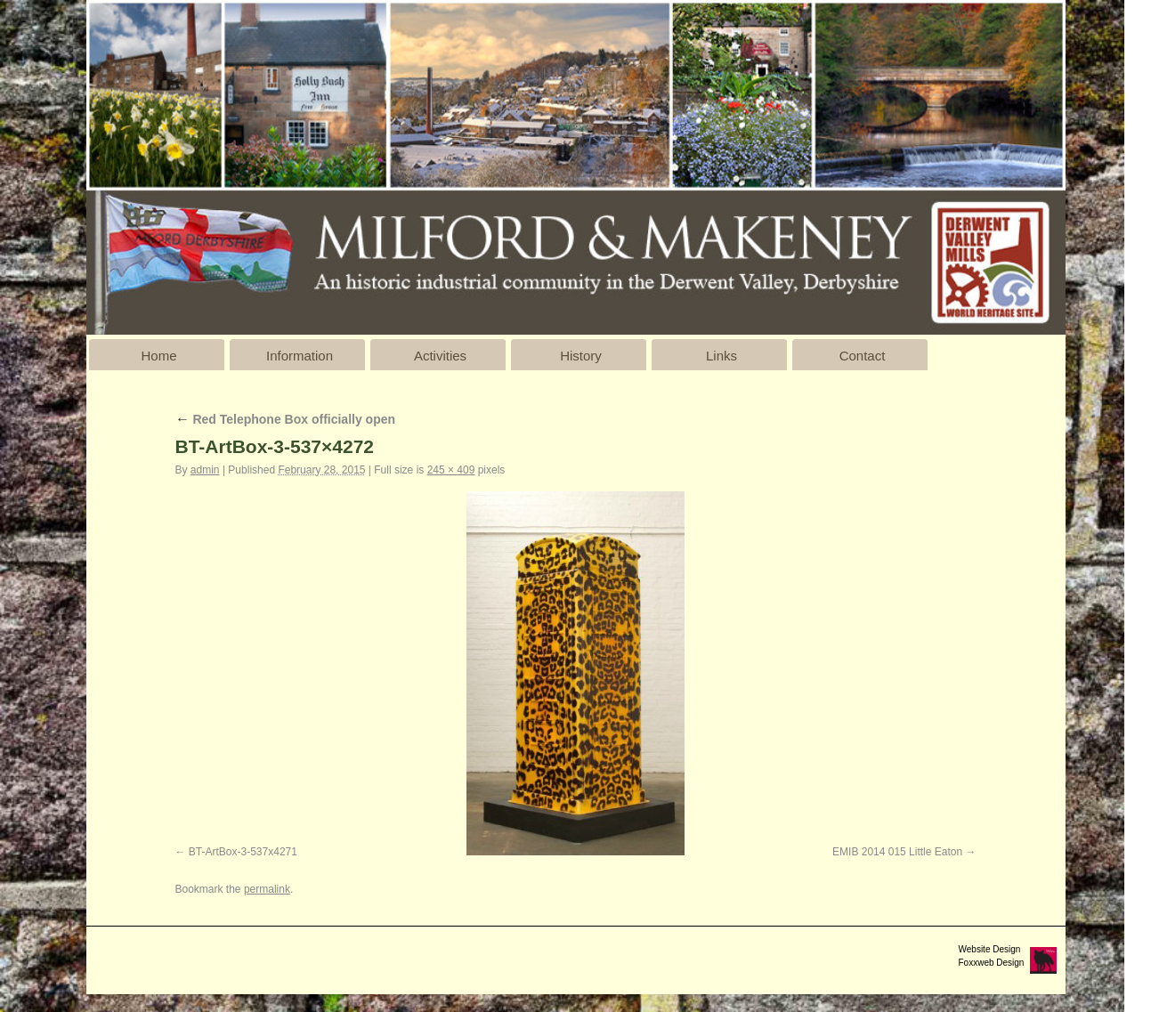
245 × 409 (451, 470)
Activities (440, 355)
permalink (267, 889)
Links (721, 355)
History (581, 355)
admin (205, 470)
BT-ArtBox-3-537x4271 (243, 852)
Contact (862, 355)
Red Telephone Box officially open (285, 419)
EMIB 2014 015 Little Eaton (897, 852)
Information (299, 355)
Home (158, 355)
